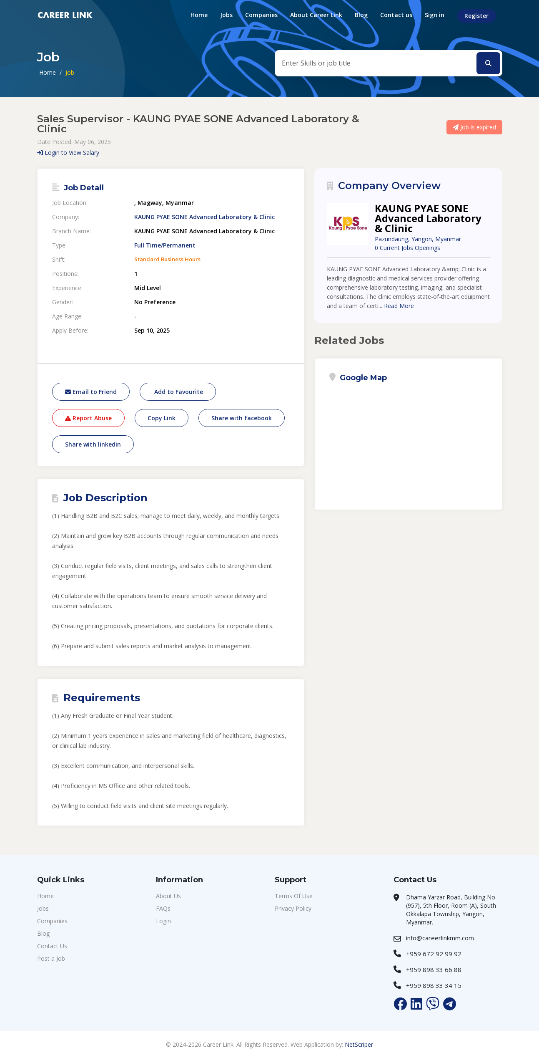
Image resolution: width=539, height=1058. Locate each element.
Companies (261, 15)
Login (163, 921)
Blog (361, 15)
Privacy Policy (293, 908)
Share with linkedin (93, 444)
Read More (399, 306)
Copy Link (161, 418)
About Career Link (316, 15)
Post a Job (51, 958)
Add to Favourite (178, 392)
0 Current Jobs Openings (407, 248)
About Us (168, 896)
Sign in (434, 15)
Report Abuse (88, 418)
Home (199, 15)
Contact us (396, 15)
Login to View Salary (68, 153)
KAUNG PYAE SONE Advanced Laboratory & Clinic (204, 217)
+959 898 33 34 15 (433, 985)
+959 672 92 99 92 (433, 953)
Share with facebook (241, 418)
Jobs (226, 15)
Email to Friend (91, 392)
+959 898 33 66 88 (433, 969)
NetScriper (359, 1044)
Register (476, 16)
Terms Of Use (294, 896)
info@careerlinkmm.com (440, 938)
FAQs (163, 908)
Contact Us (52, 946)
